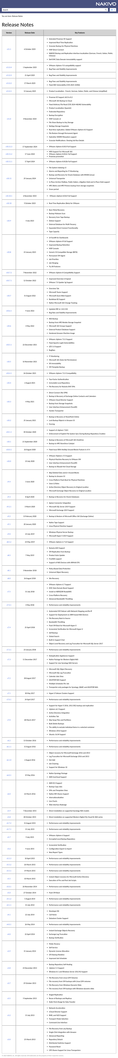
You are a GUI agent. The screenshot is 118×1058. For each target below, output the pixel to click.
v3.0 (8, 1039)
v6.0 (8, 794)
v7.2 (8, 678)
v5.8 (8, 817)
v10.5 (9, 362)
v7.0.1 (9, 699)
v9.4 (8, 482)
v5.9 (8, 811)
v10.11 (9, 178)
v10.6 (9, 326)
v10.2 (9, 420)
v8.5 (8, 555)
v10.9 (9, 221)
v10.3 (9, 402)
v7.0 (8, 720)
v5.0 (8, 893)
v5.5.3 (9, 858)
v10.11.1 (9, 161)
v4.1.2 (9, 899)
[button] (106, 10)
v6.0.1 (9, 775)
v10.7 (9, 296)
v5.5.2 (9, 865)
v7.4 (8, 627)
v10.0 (9, 461)
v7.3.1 (9, 650)
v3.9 (8, 951)
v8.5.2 (9, 542)
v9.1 (8, 524)
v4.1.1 (9, 905)
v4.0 (8, 934)
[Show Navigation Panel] (3, 4)
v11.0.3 (9, 75)
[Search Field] (55, 10)
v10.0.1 (9, 449)
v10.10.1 (9, 196)
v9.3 (8, 497)
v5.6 (8, 849)
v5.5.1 (9, 871)
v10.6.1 (9, 311)
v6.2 (8, 740)
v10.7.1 (9, 280)
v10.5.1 (9, 345)
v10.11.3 (9, 146)
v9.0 (8, 534)
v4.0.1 (9, 924)
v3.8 (8, 968)
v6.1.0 (9, 760)
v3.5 (8, 998)
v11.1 (9, 49)
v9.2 (8, 516)
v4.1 (8, 915)
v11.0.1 (9, 91)
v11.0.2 (9, 83)
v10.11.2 (9, 154)
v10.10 (9, 203)
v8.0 (8, 578)
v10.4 (9, 383)
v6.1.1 (9, 747)
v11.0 (9, 119)
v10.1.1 (9, 432)
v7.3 (8, 659)
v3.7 (8, 983)
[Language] (113, 10)
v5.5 (8, 879)
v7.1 (8, 693)
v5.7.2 (9, 823)
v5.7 (8, 837)
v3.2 (8, 1015)
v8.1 (8, 570)
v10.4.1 (9, 373)
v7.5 (8, 592)
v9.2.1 (9, 507)
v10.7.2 (9, 273)
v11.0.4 (9, 67)
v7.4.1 (9, 605)
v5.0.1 (9, 887)
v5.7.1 (9, 829)
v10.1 (9, 442)
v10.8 (9, 252)
